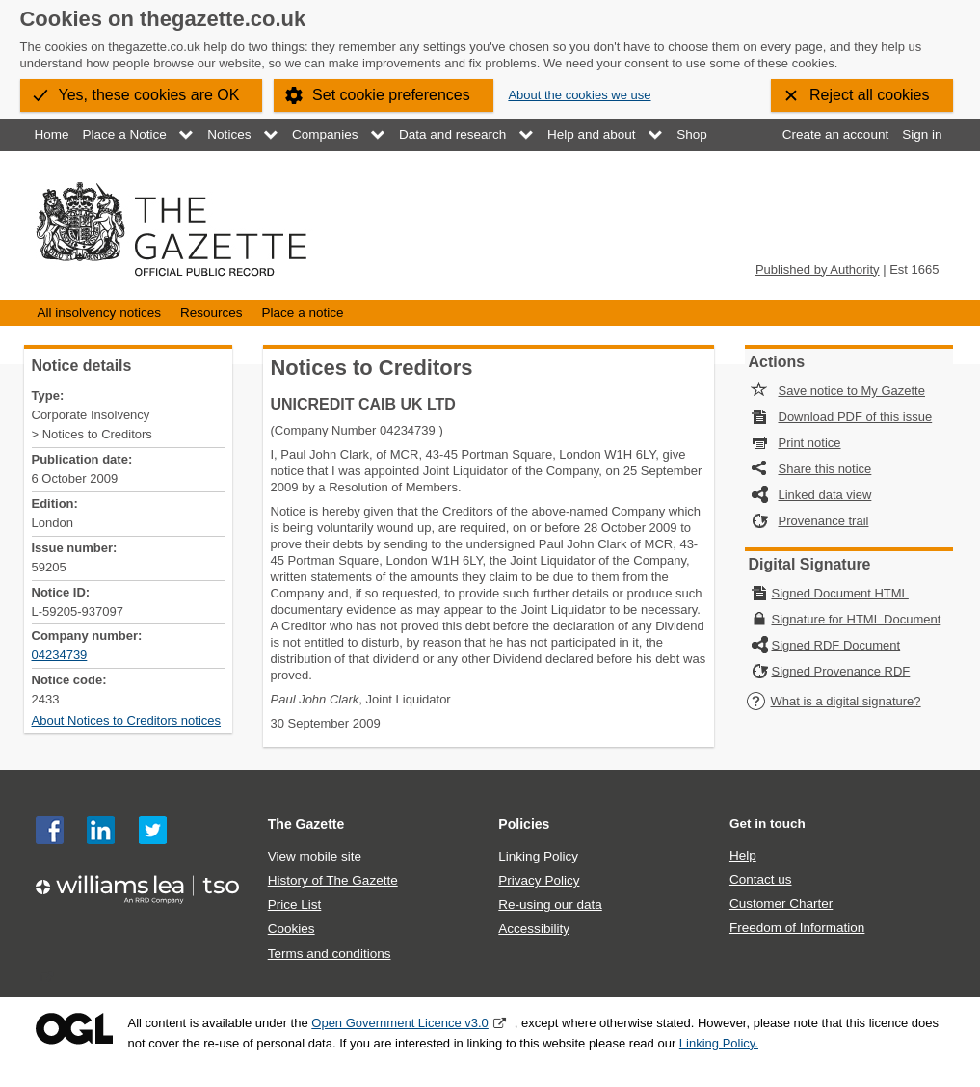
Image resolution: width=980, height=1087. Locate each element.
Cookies (291, 928)
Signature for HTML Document (856, 619)
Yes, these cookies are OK (149, 95)
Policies (523, 824)
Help (742, 855)
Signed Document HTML (840, 593)
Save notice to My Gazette (852, 391)
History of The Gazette (333, 880)
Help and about (591, 134)
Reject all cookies (869, 95)
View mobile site (314, 856)
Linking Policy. (718, 1043)
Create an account (835, 134)
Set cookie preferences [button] (391, 95)
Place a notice (303, 312)
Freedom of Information (796, 927)
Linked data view (825, 495)
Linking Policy (538, 856)
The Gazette (306, 824)
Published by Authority (817, 269)
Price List (295, 904)
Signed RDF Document (836, 645)
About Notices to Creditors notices (127, 720)
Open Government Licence (74, 1029)
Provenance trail (824, 521)
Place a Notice (125, 134)
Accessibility (533, 928)
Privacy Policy (538, 880)
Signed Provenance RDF (841, 671)
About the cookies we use (579, 95)
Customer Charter (781, 903)
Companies (325, 134)
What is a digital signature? (833, 701)
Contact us (760, 879)
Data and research (452, 134)
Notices (229, 134)
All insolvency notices (99, 312)
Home (52, 134)
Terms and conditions (329, 953)
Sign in (921, 134)
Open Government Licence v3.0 (400, 1023)
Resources (211, 312)
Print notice (810, 443)
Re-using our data (549, 904)
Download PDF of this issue (856, 417)
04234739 (60, 655)
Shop (691, 134)
